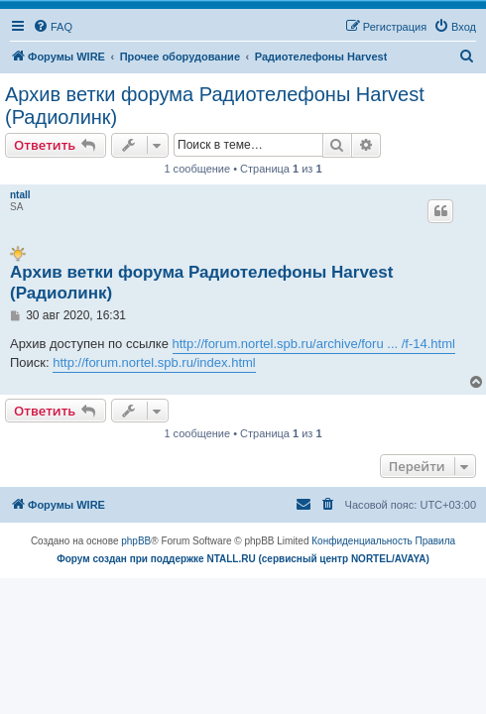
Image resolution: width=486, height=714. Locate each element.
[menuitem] (52, 27)
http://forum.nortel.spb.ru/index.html (154, 362)
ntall (20, 194)
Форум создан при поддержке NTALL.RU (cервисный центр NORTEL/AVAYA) (243, 558)
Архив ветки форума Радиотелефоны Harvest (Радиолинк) (215, 105)
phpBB (136, 541)
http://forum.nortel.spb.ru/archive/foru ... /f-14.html (314, 343)
